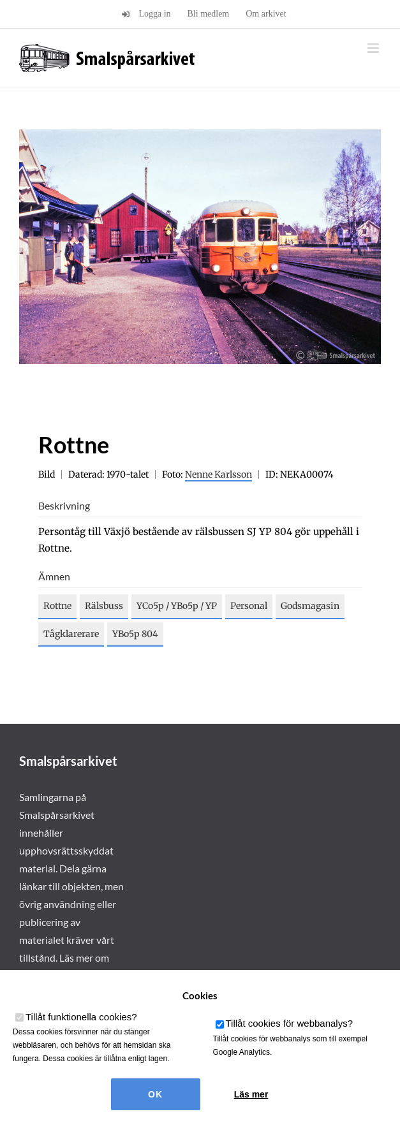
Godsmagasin (310, 606)
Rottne (57, 606)
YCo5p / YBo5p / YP (177, 606)
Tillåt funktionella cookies (81, 1016)
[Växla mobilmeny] (374, 48)
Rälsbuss (104, 606)
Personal (248, 606)
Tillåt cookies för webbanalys (289, 1023)
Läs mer (251, 1094)
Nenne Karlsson (218, 474)
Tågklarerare (71, 634)
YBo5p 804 (135, 634)
